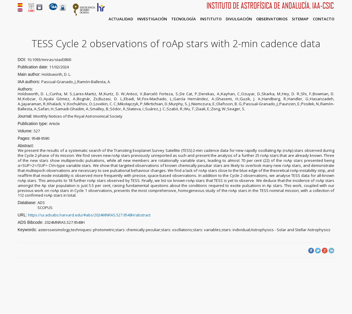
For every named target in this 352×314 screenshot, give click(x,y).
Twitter (318, 251)
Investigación (152, 19)
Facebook (311, 251)
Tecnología (183, 19)
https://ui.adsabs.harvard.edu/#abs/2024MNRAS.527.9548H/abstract (89, 215)
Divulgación (239, 19)
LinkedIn (331, 251)
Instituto (211, 19)
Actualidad (121, 19)
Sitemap (300, 19)
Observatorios (272, 19)
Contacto (323, 19)
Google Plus (325, 251)
